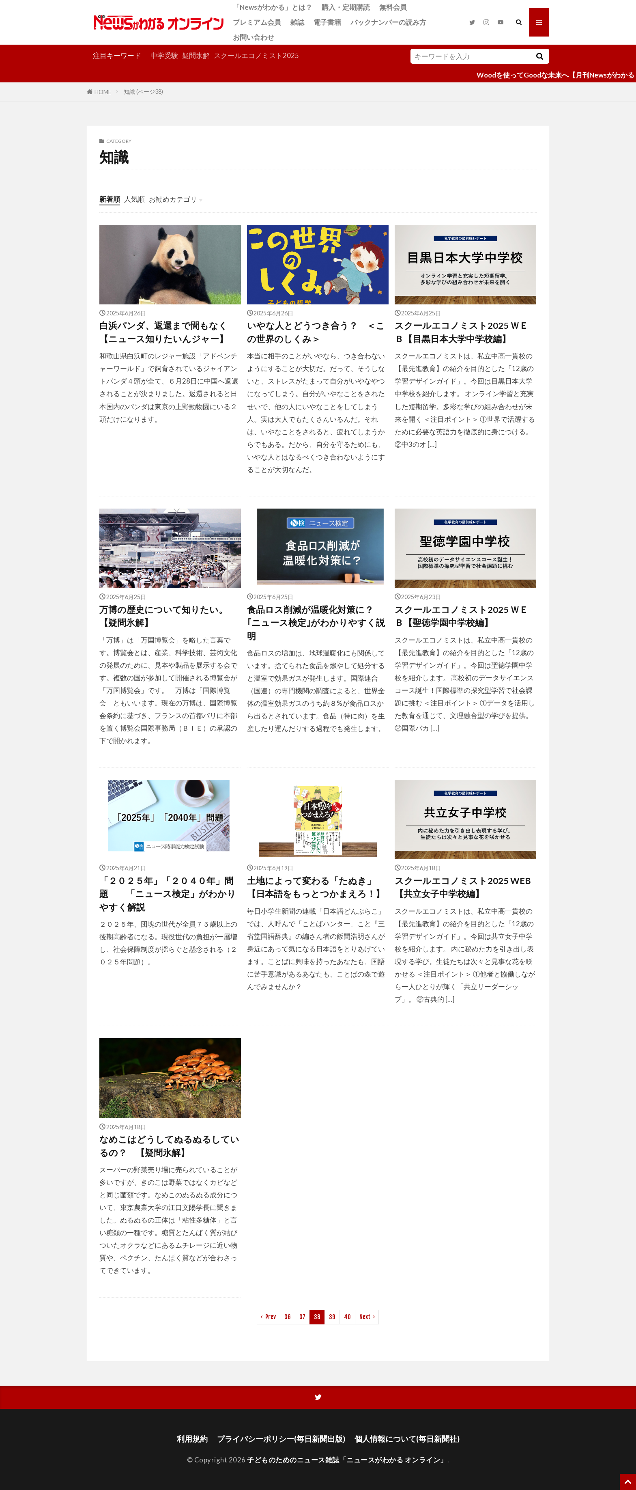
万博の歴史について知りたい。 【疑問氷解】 (167, 616)
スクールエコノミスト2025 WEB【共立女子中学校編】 (463, 887)
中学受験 (164, 55)
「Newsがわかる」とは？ (272, 7)
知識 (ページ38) (143, 91)
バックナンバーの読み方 (388, 22)
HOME (103, 91)
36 (287, 1317)
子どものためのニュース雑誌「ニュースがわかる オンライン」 (347, 1459)
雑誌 (297, 22)
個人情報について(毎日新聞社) (407, 1438)
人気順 (134, 199)
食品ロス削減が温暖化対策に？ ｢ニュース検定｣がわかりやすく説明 (318, 622)
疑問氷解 (196, 55)
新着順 (109, 199)
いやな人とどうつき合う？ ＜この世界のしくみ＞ (316, 332)
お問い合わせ (253, 37)
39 (332, 1317)
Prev (270, 1317)
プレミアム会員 (257, 22)
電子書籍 (327, 22)
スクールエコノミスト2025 (256, 55)
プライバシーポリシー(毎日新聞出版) (281, 1438)
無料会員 (393, 7)
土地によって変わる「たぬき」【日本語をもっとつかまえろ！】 (316, 887)
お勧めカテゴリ (173, 199)
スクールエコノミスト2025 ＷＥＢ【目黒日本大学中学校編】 (461, 332)
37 (302, 1317)
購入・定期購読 (346, 7)
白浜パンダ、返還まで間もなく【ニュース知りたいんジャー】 (163, 332)
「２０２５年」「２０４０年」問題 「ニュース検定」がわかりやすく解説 (167, 893)
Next (364, 1317)
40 (347, 1317)
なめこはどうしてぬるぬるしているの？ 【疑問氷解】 (169, 1146)
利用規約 (192, 1438)
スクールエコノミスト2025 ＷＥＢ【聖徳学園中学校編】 (461, 616)
